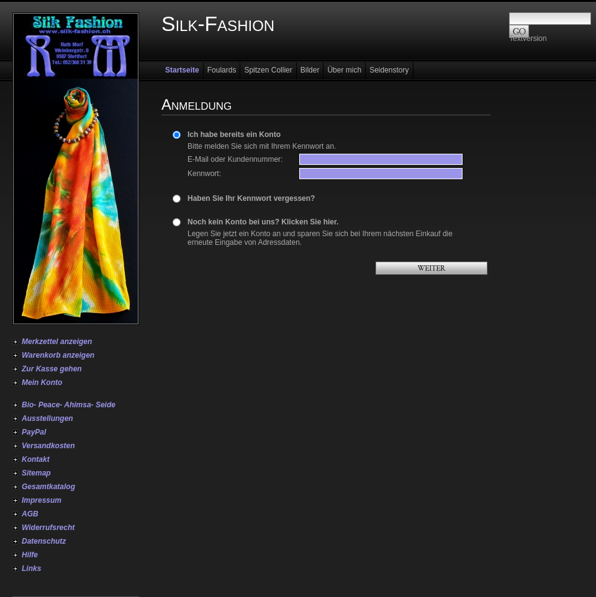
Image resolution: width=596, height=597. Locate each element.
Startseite (182, 70)
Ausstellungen (47, 418)
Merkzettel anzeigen (57, 341)
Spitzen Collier (268, 70)
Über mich (344, 70)
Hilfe (30, 555)
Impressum (41, 500)
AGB (30, 514)
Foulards (222, 70)
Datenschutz (44, 541)
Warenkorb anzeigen (58, 355)
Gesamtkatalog (48, 486)
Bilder (310, 70)
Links (31, 568)
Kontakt (36, 459)
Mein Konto (42, 382)
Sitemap (36, 473)
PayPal (34, 432)
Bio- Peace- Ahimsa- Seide (68, 404)
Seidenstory (389, 70)
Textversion (528, 38)
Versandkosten (48, 445)
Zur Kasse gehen (52, 369)
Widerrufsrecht (48, 527)
